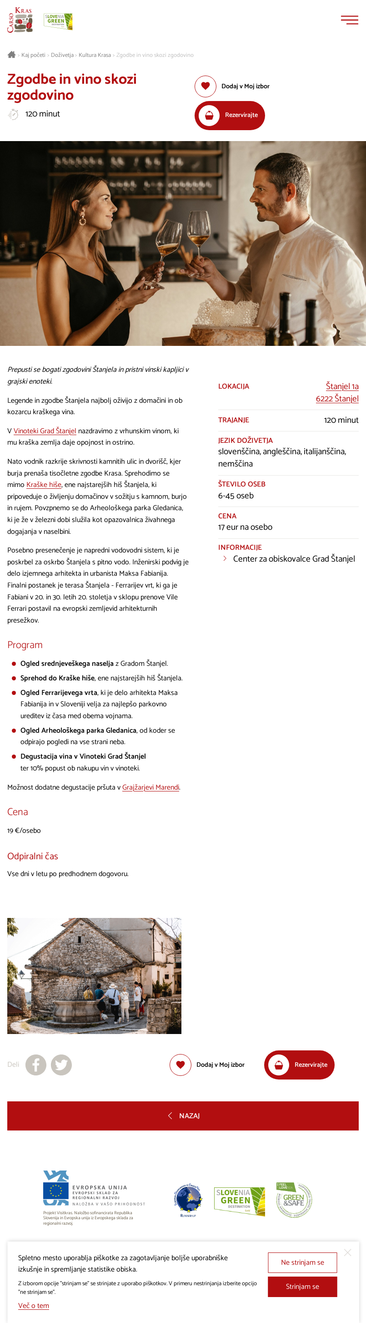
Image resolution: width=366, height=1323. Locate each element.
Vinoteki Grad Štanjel (45, 431)
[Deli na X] (61, 1065)
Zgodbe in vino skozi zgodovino (155, 55)
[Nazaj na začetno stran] (20, 20)
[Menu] (350, 20)
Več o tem (33, 1306)
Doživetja (62, 55)
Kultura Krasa (95, 55)
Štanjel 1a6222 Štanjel (337, 393)
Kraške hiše (43, 485)
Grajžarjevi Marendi (150, 787)
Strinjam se (302, 1287)
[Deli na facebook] (36, 1065)
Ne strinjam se (302, 1263)
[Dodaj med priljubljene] (232, 86)
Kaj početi (33, 55)
